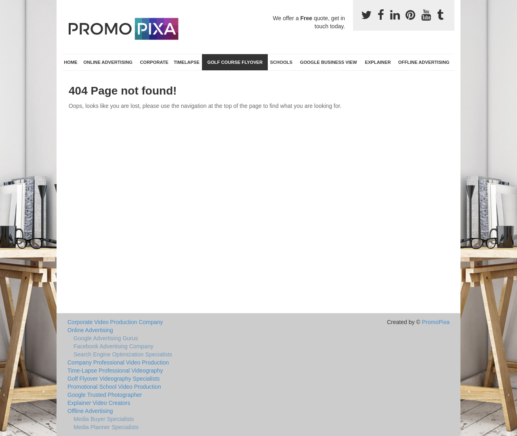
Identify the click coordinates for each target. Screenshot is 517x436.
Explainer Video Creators (98, 403)
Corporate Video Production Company (115, 322)
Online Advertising (108, 62)
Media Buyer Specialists (104, 419)
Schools (281, 62)
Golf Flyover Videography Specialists (113, 378)
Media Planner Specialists (106, 427)
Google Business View (328, 62)
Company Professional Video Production (118, 362)
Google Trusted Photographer (104, 395)
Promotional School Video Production (114, 386)
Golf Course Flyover (235, 62)
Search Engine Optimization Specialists (123, 354)
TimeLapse (187, 62)
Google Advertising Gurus (106, 338)
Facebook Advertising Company (113, 346)
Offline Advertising (424, 62)
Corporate (154, 62)
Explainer (378, 62)
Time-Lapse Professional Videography (115, 370)
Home (71, 62)
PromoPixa (436, 322)
